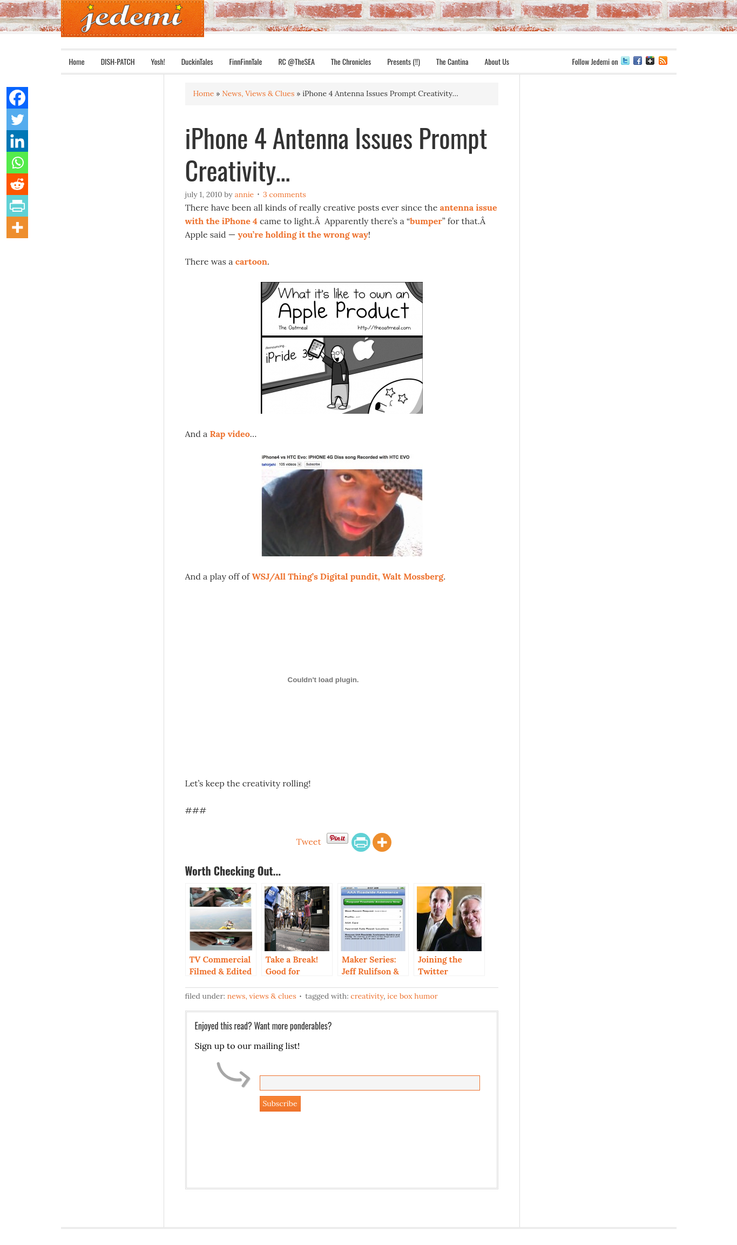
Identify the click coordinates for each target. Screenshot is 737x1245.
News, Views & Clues (261, 996)
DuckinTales (197, 61)
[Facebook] (17, 98)
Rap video (229, 433)
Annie (244, 194)
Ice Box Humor (412, 996)
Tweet (308, 841)
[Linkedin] (17, 141)
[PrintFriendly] (360, 842)
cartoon (251, 261)
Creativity (366, 996)
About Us (496, 61)
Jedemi (132, 18)
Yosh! (158, 61)
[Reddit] (17, 184)
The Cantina (452, 61)
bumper (426, 221)
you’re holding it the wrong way (303, 234)
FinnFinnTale (245, 61)
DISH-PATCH (118, 61)
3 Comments (284, 194)
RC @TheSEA (296, 61)
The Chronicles (351, 61)
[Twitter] (17, 119)
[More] (382, 842)
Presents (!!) (403, 61)
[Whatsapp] (17, 162)
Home (77, 61)
